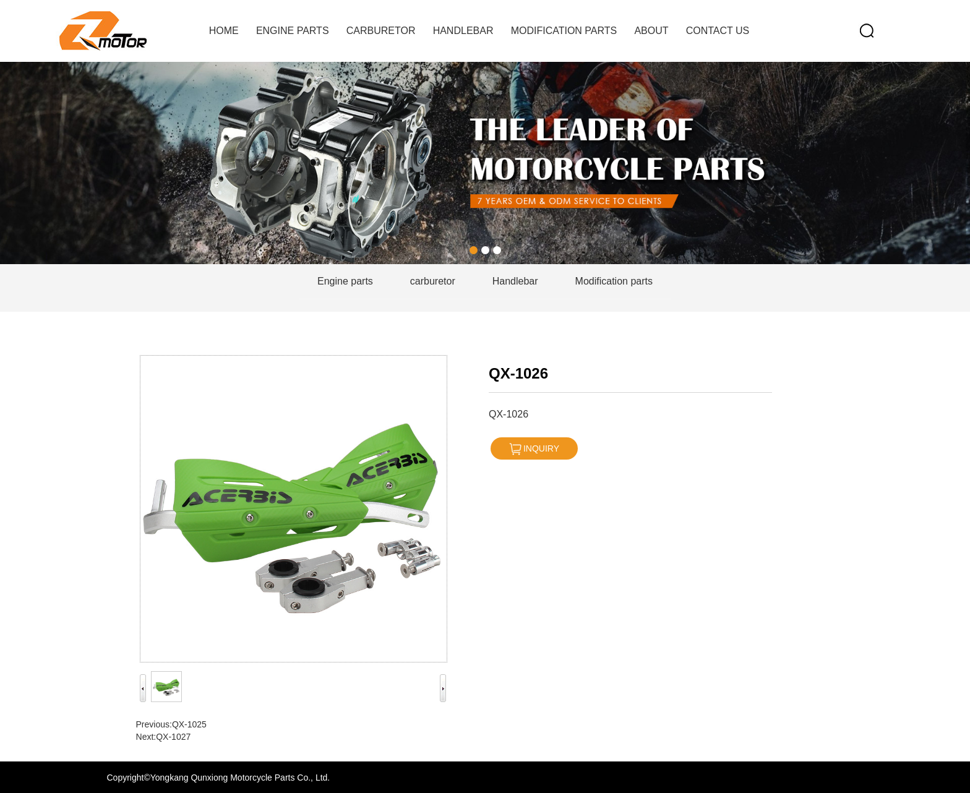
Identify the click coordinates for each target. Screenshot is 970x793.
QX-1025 (189, 724)
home (224, 30)
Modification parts (564, 30)
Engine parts (292, 30)
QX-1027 (173, 737)
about (651, 30)
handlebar (463, 30)
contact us (718, 30)
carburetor (381, 30)
